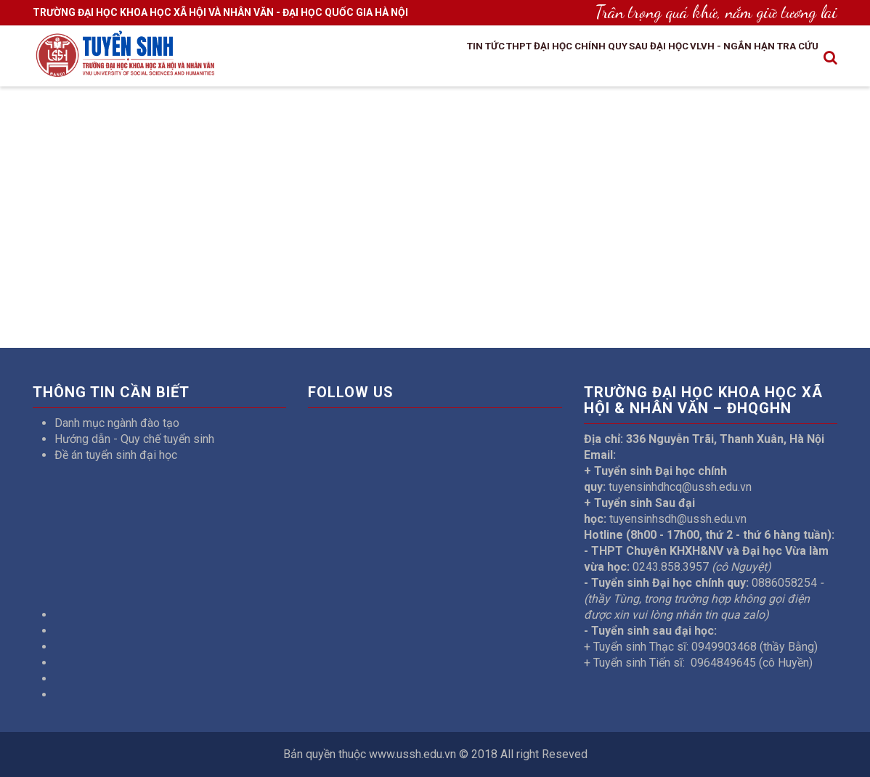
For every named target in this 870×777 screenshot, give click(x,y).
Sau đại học (614, 60)
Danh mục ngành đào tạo (116, 423)
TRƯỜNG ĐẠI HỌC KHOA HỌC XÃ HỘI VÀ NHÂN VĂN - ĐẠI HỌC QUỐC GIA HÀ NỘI (220, 12)
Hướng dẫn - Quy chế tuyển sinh (134, 439)
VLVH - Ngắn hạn (707, 60)
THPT (438, 60)
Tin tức (391, 60)
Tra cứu (789, 60)
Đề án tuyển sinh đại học (115, 455)
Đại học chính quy (516, 60)
